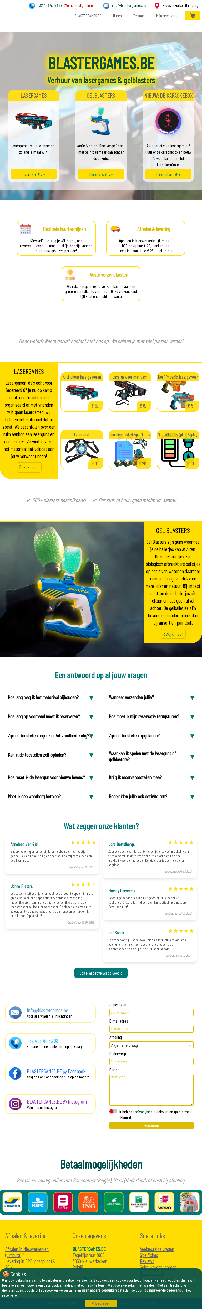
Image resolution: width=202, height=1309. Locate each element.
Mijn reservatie (167, 15)
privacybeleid (145, 1111)
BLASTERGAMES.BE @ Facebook (56, 1071)
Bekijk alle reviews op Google (101, 972)
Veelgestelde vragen (157, 1249)
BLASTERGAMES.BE (87, 15)
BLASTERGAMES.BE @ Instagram (57, 1101)
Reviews (147, 1261)
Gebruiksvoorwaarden (158, 1267)
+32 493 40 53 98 (50, 5)
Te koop (138, 15)
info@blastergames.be (129, 5)
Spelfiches (149, 1255)
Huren (117, 15)
